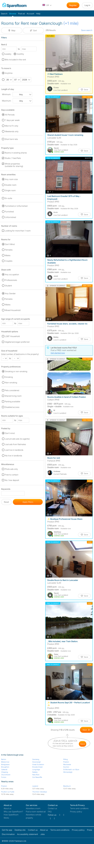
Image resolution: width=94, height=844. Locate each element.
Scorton (66, 767)
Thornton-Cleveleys (39, 792)
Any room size (11, 179)
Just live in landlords (14, 450)
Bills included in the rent (15, 59)
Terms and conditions (79, 808)
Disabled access (12, 407)
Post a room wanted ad (36, 811)
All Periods (10, 114)
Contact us (52, 808)
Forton (3, 777)
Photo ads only (11, 469)
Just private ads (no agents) (17, 439)
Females (8, 250)
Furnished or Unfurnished (16, 206)
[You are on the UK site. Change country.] (47, 5)
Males (7, 255)
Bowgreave (5, 764)
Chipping (4, 772)
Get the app (7, 830)
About (7, 808)
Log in (87, 5)
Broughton (5, 767)
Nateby (35, 772)
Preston (66, 762)
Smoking (9, 377)
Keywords (5, 489)
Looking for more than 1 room (18, 230)
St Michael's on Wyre (71, 769)
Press (89, 830)
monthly (20, 54)
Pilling (65, 759)
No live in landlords (13, 455)
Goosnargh (36, 762)
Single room (10, 190)
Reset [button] (6, 502)
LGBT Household (12, 336)
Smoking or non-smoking (16, 371)
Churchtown (5, 775)
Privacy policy (76, 811)
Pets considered (12, 390)
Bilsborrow (5, 762)
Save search (86, 30)
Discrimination (8, 834)
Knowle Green (37, 767)
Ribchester (67, 764)
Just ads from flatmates (15, 444)
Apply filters (28, 502)
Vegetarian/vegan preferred (17, 342)
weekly (8, 54)
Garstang (35, 759)
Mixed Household (12, 310)
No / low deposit (12, 480)
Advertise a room (33, 808)
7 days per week (12, 120)
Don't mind (10, 433)
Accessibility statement (27, 834)
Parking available (12, 401)
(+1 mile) (71, 23)
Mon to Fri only (11, 126)
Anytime (8, 73)
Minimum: (6, 94)
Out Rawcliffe (37, 777)
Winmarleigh (67, 772)
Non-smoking (11, 382)
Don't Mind (10, 244)
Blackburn (67, 786)
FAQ (50, 811)
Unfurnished (10, 217)
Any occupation (12, 274)
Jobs (42, 834)
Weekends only (11, 131)
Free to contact (11, 474)
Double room (10, 185)
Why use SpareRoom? (13, 811)
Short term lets (11, 139)
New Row (35, 775)
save (82, 744)
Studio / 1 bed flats (13, 158)
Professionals (11, 280)
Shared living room (13, 396)
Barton (3, 759)
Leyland (35, 786)
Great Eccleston (38, 764)
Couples (8, 261)
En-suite (8, 198)
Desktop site (20, 830)
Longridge (36, 769)
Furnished (9, 211)
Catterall (4, 769)
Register (73, 5)
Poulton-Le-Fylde (7, 792)
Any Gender (10, 293)
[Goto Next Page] (86, 730)
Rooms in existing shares (16, 152)
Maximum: (6, 100)
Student (8, 285)
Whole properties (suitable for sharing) (14, 165)
